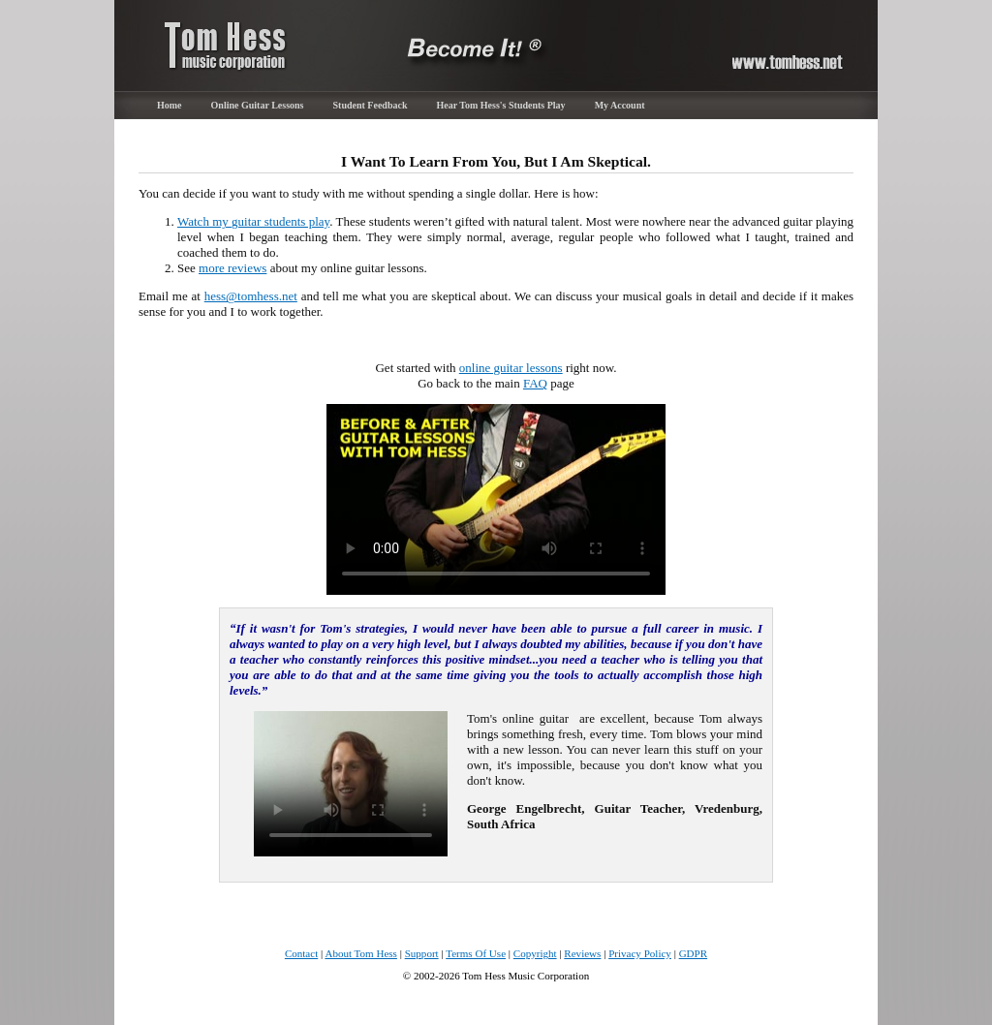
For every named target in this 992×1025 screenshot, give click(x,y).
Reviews (582, 953)
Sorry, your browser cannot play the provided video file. (496, 499)
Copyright (535, 953)
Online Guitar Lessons (257, 105)
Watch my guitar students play (253, 221)
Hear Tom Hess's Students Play (500, 105)
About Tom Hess (361, 953)
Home (169, 105)
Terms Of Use (476, 953)
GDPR (693, 953)
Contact (301, 953)
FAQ (535, 383)
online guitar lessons (511, 367)
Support (422, 953)
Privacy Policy (639, 953)
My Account (620, 105)
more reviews (232, 268)
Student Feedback (370, 105)
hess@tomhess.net (250, 296)
